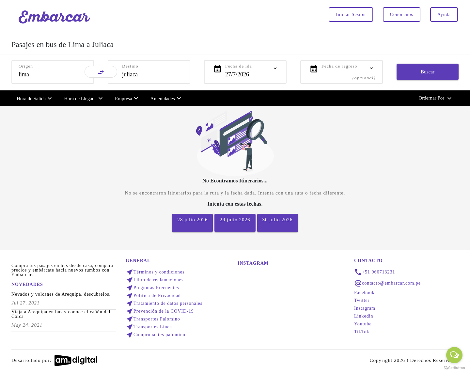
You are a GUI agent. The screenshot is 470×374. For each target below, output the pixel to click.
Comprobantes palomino (155, 335)
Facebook (364, 292)
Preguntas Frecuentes (152, 288)
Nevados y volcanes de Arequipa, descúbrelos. (61, 294)
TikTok (361, 332)
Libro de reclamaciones (154, 280)
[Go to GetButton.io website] (454, 367)
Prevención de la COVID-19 (160, 311)
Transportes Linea (149, 327)
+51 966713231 (378, 272)
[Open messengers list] (454, 355)
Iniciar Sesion (351, 14)
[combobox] (53, 74)
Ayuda (444, 14)
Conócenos (401, 14)
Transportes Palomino (153, 319)
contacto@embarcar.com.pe (391, 283)
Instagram (364, 308)
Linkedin (363, 316)
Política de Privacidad (153, 296)
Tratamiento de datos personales (164, 303)
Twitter (361, 300)
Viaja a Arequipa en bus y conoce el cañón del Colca (60, 314)
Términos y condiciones (155, 272)
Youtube (363, 324)
